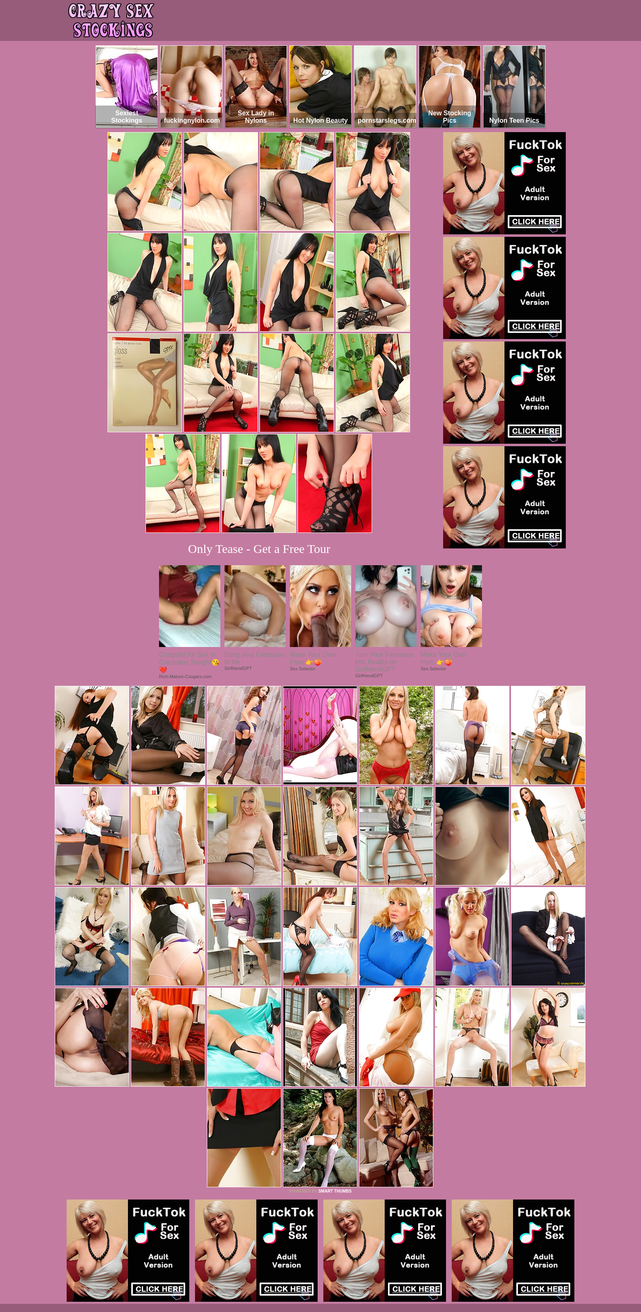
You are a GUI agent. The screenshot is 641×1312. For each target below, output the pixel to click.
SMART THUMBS (335, 1191)
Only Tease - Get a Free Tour (259, 548)
